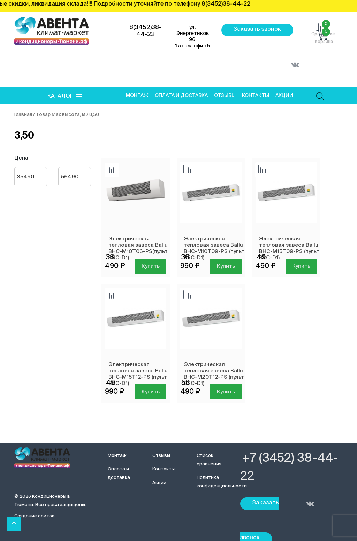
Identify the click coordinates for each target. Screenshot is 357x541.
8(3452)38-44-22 (145, 30)
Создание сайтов (34, 516)
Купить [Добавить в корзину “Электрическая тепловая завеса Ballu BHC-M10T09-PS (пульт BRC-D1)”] (226, 266)
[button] (64, 96)
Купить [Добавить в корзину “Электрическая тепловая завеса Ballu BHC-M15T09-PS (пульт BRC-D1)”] (301, 266)
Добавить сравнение (112, 170)
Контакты (255, 95)
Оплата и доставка (181, 95)
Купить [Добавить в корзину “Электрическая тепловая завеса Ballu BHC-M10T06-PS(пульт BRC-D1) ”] (151, 266)
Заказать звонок (257, 29)
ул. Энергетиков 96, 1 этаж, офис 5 (192, 37)
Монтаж (137, 95)
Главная (23, 114)
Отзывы (225, 95)
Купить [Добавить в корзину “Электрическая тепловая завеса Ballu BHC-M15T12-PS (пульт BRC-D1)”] (151, 391)
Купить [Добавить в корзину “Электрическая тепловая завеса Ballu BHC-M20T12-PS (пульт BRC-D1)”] (226, 391)
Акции (284, 95)
